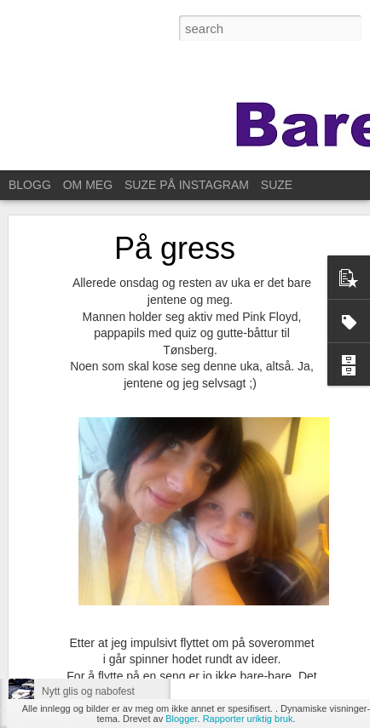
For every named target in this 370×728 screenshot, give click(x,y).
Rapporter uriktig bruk (248, 719)
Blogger (181, 719)
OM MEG (88, 185)
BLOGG (30, 185)
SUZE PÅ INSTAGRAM (186, 185)
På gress (174, 204)
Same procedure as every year (112, 615)
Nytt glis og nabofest (88, 691)
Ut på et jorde (72, 653)
